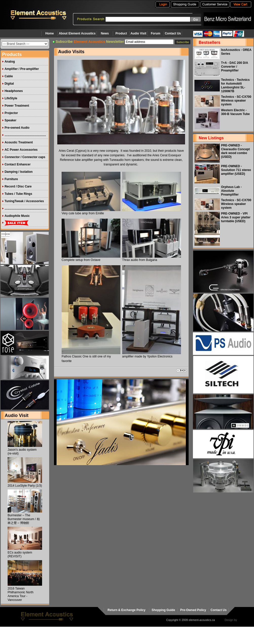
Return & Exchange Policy (126, 610)
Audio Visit (138, 33)
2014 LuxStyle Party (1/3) (25, 485)
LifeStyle (11, 98)
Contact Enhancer (18, 164)
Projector (11, 113)
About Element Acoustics (77, 33)
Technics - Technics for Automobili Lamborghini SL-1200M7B (235, 85)
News (105, 33)
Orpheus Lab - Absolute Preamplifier (231, 190)
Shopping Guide (163, 610)
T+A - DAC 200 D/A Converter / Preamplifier (234, 66)
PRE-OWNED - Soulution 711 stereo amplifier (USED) (236, 170)
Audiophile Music (17, 216)
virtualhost (244, 619)
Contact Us (173, 33)
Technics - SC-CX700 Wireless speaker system (236, 100)
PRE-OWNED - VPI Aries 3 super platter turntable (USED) (235, 217)
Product (121, 33)
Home (49, 33)
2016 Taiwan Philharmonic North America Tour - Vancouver (20, 594)
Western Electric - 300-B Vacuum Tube (235, 112)
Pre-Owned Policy (193, 610)
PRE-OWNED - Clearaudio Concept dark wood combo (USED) (235, 151)
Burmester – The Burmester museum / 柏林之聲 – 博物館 (24, 519)
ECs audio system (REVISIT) (20, 554)
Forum (155, 33)
